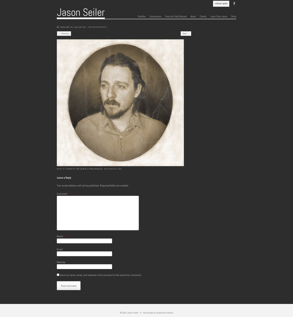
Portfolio (142, 16)
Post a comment (66, 169)
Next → (186, 33)
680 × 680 (87, 27)
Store (233, 16)
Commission (155, 16)
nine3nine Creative (164, 312)
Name (61, 236)
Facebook (234, 3)
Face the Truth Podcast (176, 16)
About (193, 16)
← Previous (64, 33)
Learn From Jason (218, 16)
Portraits (101, 27)
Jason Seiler (81, 12)
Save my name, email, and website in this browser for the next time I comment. (101, 275)
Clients (203, 16)
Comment (63, 193)
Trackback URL (113, 169)
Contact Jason (221, 3)
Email (60, 249)
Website (61, 262)
